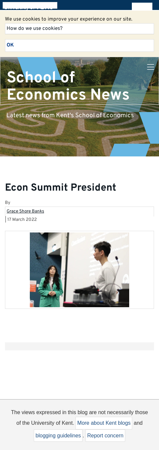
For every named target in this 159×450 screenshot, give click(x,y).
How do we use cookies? (35, 28)
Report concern (105, 435)
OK (10, 45)
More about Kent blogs (104, 423)
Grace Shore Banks (25, 211)
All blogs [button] (142, 6)
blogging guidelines (58, 435)
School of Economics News (68, 86)
